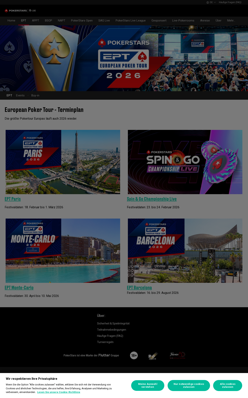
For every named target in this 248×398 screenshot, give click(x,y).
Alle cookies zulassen (227, 386)
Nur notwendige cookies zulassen (189, 386)
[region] (124, 385)
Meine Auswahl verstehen (147, 386)
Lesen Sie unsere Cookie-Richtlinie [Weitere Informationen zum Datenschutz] (58, 392)
